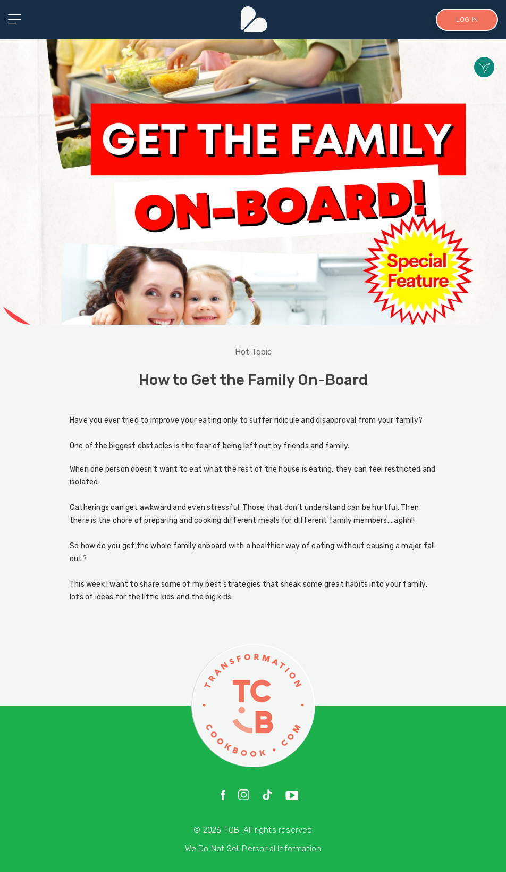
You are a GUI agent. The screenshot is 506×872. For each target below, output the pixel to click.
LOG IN (466, 19)
